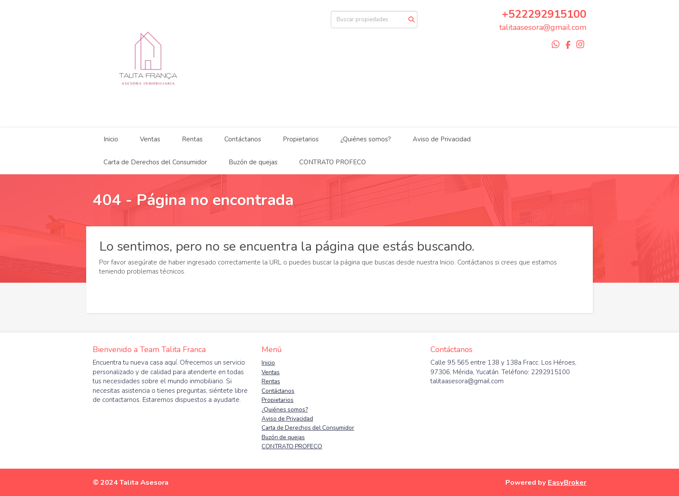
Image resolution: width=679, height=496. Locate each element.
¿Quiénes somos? (365, 139)
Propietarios (301, 139)
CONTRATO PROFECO (332, 162)
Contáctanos (242, 139)
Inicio (110, 139)
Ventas (150, 139)
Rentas (192, 139)
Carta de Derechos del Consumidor (155, 162)
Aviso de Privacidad (442, 139)
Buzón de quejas (253, 162)
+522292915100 (544, 14)
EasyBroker (567, 482)
